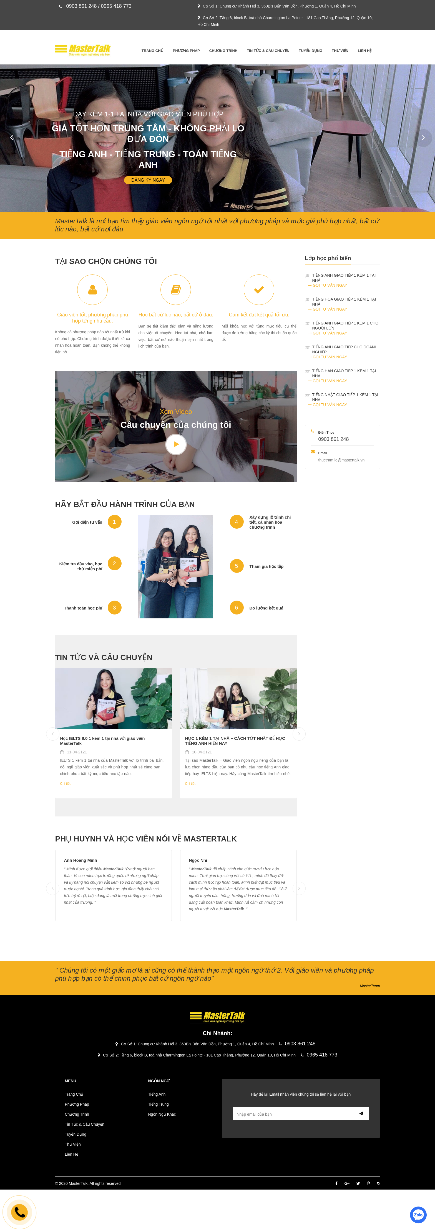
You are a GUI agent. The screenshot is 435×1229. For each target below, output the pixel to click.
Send (360, 1113)
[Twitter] (358, 1183)
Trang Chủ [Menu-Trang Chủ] (153, 51)
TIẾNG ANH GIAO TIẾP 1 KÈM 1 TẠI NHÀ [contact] (346, 280)
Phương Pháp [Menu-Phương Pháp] (186, 51)
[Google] (347, 1183)
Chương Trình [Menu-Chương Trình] (223, 51)
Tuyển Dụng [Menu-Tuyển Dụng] (311, 51)
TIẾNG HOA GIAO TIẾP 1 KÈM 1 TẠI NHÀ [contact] (346, 304)
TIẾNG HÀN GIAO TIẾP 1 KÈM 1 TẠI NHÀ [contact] (346, 376)
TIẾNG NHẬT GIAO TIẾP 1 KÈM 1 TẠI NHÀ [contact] (346, 400)
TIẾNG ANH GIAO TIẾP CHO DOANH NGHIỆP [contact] (346, 352)
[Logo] (83, 50)
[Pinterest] (368, 1183)
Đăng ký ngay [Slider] (148, 180)
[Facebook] (336, 1183)
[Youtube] (176, 444)
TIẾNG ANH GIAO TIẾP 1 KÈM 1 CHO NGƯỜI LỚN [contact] (346, 328)
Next (420, 134)
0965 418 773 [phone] (319, 1055)
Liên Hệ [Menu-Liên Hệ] (365, 51)
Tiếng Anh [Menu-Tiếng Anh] (157, 1094)
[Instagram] (378, 1183)
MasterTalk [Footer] (78, 1183)
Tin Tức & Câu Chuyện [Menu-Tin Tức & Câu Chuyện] (268, 51)
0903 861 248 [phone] (333, 439)
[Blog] (113, 698)
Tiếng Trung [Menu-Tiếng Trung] (158, 1104)
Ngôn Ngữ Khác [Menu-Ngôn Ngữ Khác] (162, 1114)
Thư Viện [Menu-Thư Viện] (340, 51)
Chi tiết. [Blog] (66, 784)
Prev (8, 134)
